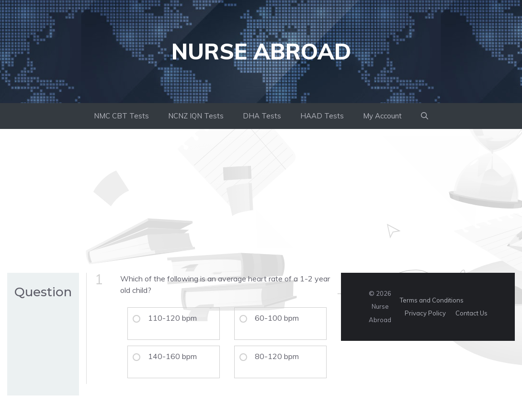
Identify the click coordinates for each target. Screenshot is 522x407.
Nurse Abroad (261, 51)
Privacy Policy (425, 313)
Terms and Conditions (432, 300)
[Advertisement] (261, 201)
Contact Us (471, 313)
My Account (382, 115)
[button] (424, 116)
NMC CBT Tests (121, 115)
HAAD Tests (322, 115)
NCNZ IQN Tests (196, 115)
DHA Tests (262, 115)
